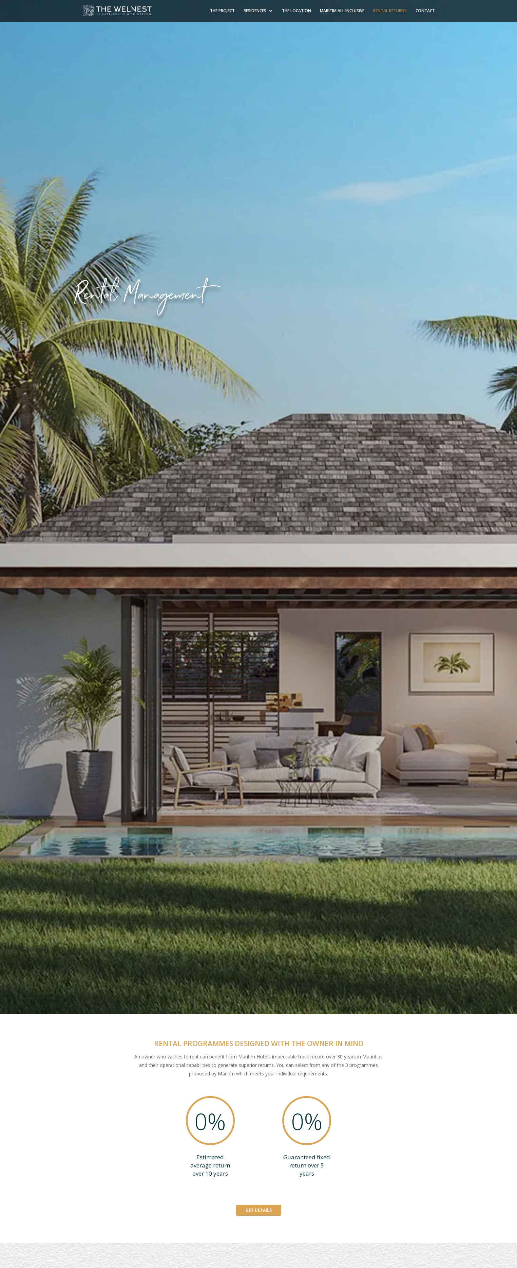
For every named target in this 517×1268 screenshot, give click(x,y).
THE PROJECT (222, 11)
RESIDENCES (255, 11)
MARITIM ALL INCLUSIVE (342, 11)
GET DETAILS (259, 1210)
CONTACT (425, 11)
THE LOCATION (296, 11)
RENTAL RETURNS (390, 11)
